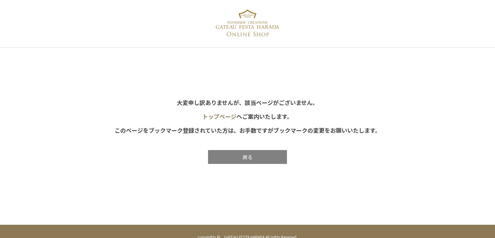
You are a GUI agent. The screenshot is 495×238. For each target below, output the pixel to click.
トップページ (219, 116)
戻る (247, 157)
